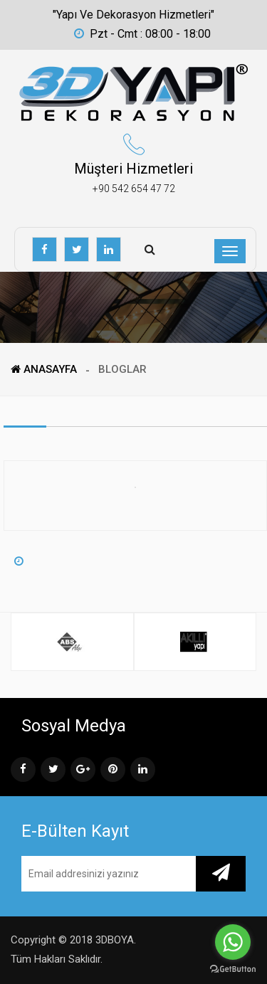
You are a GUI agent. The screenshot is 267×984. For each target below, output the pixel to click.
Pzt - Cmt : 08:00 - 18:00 (142, 34)
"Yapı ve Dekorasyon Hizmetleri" (133, 14)
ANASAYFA (44, 369)
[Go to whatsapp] (233, 942)
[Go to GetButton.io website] (233, 969)
